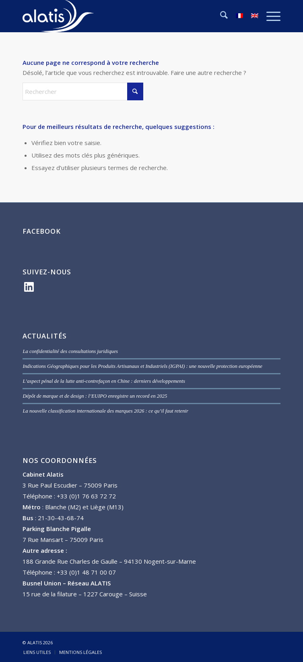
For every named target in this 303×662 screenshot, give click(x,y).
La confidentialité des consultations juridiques (70, 351)
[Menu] (269, 16)
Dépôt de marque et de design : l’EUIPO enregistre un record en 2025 (95, 396)
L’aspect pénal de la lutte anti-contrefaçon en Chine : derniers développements (104, 381)
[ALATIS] (126, 16)
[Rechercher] (220, 16)
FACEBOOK (42, 231)
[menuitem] (220, 16)
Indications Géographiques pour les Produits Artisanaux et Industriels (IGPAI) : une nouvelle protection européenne (142, 366)
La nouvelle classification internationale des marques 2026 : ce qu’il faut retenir (105, 411)
